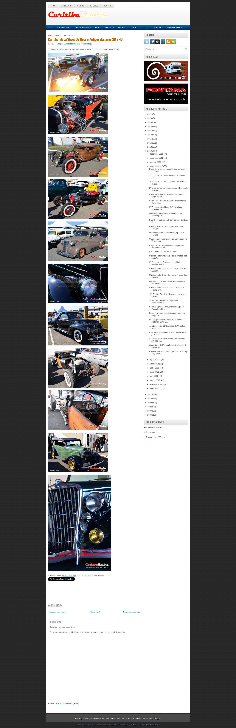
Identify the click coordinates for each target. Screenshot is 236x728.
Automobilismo (65, 27)
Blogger (157, 718)
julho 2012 (154, 364)
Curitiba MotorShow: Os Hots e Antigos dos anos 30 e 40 (85, 39)
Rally (99, 27)
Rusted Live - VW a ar (155, 437)
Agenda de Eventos (174, 27)
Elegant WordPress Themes (150, 725)
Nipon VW (150, 432)
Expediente (66, 6)
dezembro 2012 (157, 154)
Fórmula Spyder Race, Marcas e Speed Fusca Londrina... (166, 308)
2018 (149, 126)
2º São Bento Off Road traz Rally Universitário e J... (163, 301)
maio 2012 (154, 372)
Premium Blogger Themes (128, 725)
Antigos (110, 27)
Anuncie (80, 6)
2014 (149, 143)
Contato (107, 6)
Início (53, 6)
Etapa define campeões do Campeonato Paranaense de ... (166, 246)
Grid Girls (122, 27)
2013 (149, 147)
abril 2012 (154, 376)
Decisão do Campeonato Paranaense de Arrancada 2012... (167, 282)
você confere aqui (69, 575)
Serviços (94, 6)
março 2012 (155, 380)
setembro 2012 (156, 166)
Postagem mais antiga (131, 612)
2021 (149, 114)
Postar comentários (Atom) (67, 703)
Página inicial (95, 612)
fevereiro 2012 (156, 384)
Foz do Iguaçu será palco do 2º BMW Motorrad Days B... (165, 320)
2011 (149, 394)
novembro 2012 (157, 158)
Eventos (136, 27)
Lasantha (114, 725)
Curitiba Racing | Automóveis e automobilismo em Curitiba (116, 718)
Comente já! (87, 44)
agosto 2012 (155, 359)
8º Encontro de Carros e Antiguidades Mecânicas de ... (165, 263)
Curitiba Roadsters (154, 427)
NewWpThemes (89, 725)
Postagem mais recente (57, 612)
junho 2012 (155, 368)
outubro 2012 (156, 162)
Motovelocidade (84, 27)
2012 (149, 151)
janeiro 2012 (155, 388)
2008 (149, 406)
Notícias (159, 27)
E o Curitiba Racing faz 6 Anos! (162, 252)
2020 (149, 118)
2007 (149, 411)
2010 (149, 398)
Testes (146, 27)
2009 (149, 402)
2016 (149, 134)
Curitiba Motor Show (72, 44)
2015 (149, 139)
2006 (149, 415)
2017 (149, 130)
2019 (149, 122)
